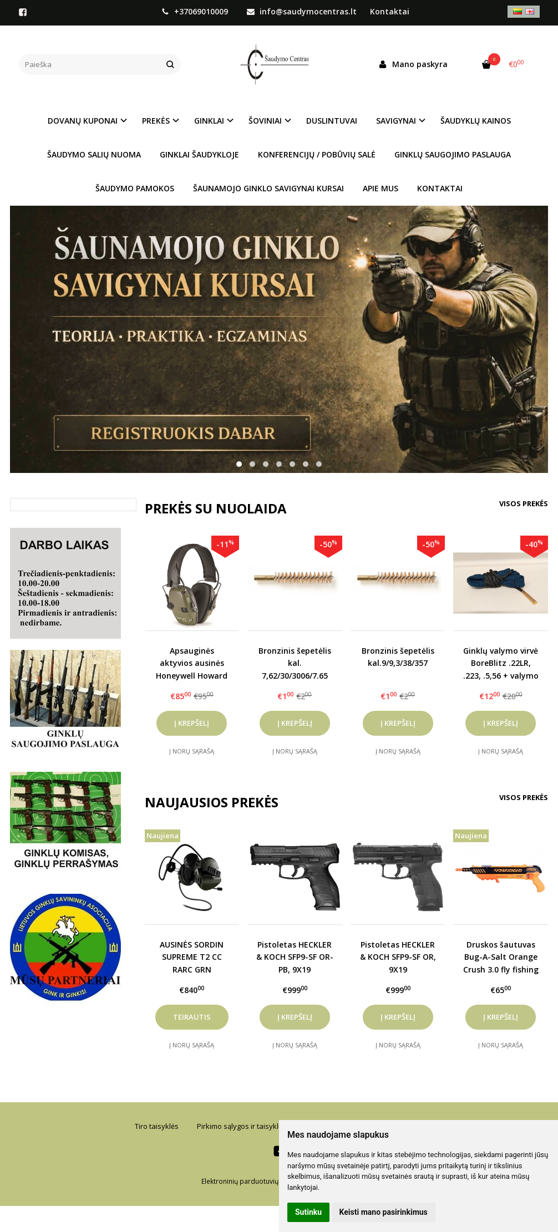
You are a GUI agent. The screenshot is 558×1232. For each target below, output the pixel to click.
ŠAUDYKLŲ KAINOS (475, 120)
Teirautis (192, 1017)
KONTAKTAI (440, 188)
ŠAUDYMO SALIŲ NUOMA (94, 154)
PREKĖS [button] (156, 120)
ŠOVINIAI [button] (265, 120)
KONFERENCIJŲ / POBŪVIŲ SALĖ (317, 154)
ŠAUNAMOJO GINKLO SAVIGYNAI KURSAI (268, 188)
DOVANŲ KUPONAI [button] (83, 120)
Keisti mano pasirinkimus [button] (383, 1212)
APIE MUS (380, 188)
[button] (239, 464)
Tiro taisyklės (157, 1126)
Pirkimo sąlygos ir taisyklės (241, 1126)
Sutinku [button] (308, 1212)
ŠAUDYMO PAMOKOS (134, 188)
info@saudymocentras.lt (302, 11)
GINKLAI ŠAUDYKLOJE (199, 154)
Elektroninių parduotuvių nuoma (251, 1181)
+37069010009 (195, 11)
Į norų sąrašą (191, 751)
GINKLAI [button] (209, 120)
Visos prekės (523, 503)
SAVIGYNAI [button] (396, 120)
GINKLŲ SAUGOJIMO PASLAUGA (452, 154)
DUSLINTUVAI (331, 120)
